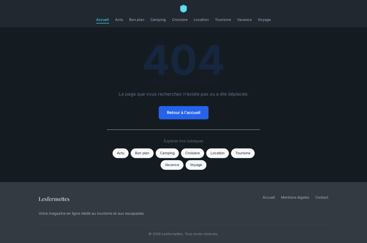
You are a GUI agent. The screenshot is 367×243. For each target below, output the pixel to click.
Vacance (244, 19)
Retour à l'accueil (183, 112)
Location (201, 19)
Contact (321, 197)
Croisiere (180, 19)
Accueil (102, 19)
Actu (119, 19)
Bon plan (136, 19)
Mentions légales (295, 197)
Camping (158, 19)
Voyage (264, 19)
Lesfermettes (54, 198)
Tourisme (223, 19)
